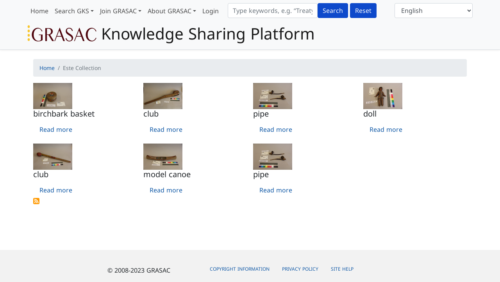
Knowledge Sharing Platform (171, 33)
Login (210, 11)
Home (39, 11)
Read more (55, 129)
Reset (363, 10)
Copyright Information (240, 269)
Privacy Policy (300, 269)
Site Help (342, 269)
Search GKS (72, 11)
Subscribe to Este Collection (36, 201)
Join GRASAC (118, 11)
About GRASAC (169, 11)
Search (333, 10)
